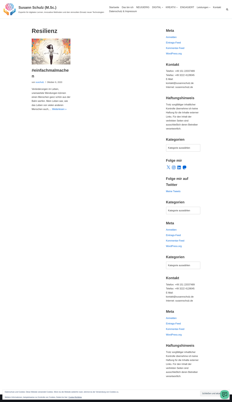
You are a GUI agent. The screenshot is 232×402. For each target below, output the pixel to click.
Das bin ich (127, 7)
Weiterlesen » (59, 109)
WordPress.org (174, 53)
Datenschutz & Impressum (123, 11)
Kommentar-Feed (175, 48)
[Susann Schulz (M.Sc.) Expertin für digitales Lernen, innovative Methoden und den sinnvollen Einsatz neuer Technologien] (53, 9)
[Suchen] (227, 9)
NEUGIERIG (142, 7)
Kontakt (217, 7)
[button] (162, 7)
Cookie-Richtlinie (75, 397)
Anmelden (171, 37)
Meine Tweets (173, 191)
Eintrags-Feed (173, 42)
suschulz (40, 82)
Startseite (114, 7)
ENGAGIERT (187, 7)
